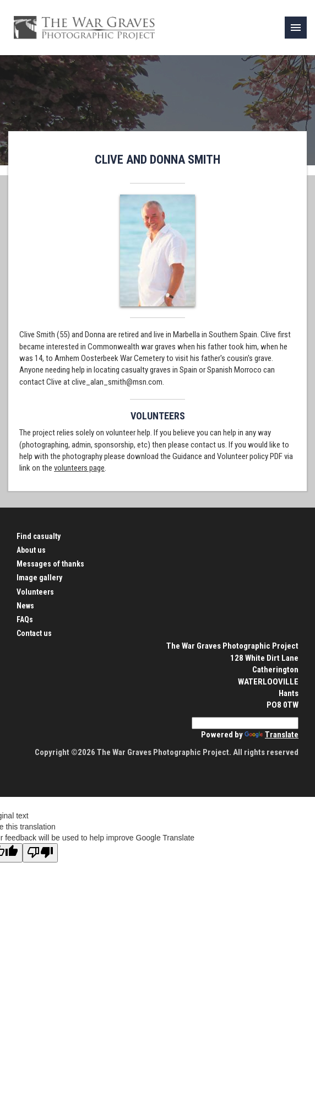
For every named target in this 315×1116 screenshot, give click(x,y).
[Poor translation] (40, 852)
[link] (296, 28)
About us (31, 550)
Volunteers (35, 591)
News (25, 605)
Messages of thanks (50, 563)
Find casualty (39, 536)
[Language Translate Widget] (245, 723)
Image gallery (39, 577)
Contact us (34, 633)
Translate (271, 735)
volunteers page (79, 468)
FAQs (25, 619)
